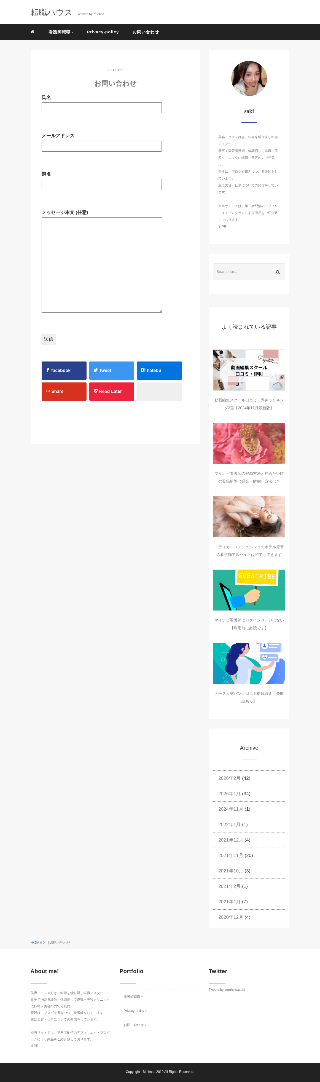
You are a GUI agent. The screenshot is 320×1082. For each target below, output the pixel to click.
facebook (58, 370)
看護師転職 (133, 997)
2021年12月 (230, 840)
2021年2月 (229, 886)
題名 (102, 179)
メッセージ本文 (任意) (102, 262)
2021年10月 (230, 871)
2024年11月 (230, 809)
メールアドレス (102, 141)
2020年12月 (230, 917)
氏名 (102, 102)
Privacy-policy (103, 32)
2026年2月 (229, 778)
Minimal (148, 1072)
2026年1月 (229, 793)
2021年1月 (229, 901)
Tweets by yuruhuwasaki (227, 990)
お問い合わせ (146, 32)
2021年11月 (230, 855)
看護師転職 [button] (61, 32)
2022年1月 (229, 824)
